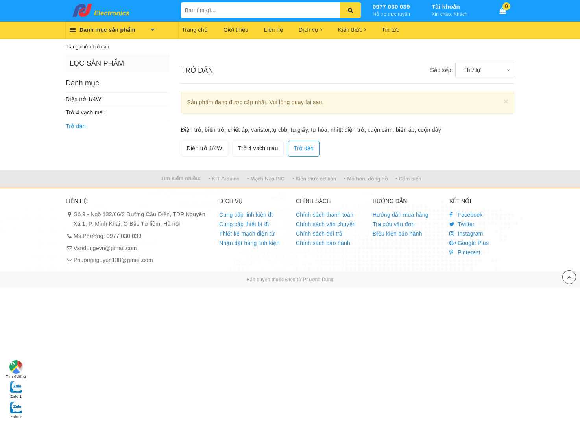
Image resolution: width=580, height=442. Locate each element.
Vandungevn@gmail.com (105, 248)
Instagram (466, 233)
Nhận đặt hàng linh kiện (249, 243)
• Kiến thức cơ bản (314, 179)
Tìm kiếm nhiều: (181, 178)
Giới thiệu (236, 30)
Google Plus (469, 243)
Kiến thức (352, 30)
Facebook (466, 215)
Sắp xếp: (441, 70)
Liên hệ (273, 30)
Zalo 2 (16, 410)
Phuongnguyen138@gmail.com (113, 260)
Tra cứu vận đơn (394, 224)
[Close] (505, 101)
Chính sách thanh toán (324, 215)
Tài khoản (446, 6)
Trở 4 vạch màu (86, 112)
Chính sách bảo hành (323, 243)
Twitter (462, 224)
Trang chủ (195, 30)
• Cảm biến (408, 179)
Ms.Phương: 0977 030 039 (107, 236)
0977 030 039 (391, 6)
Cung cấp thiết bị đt (244, 224)
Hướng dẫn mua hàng (401, 215)
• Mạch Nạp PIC (266, 179)
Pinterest (464, 252)
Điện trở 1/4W (83, 99)
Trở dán (76, 126)
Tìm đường (16, 369)
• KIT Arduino (224, 179)
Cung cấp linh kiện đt (246, 215)
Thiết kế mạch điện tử (247, 233)
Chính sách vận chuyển (326, 224)
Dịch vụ (310, 30)
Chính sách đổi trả (319, 233)
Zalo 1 (16, 389)
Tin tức (390, 30)
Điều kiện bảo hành (397, 233)
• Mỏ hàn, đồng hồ (366, 179)
